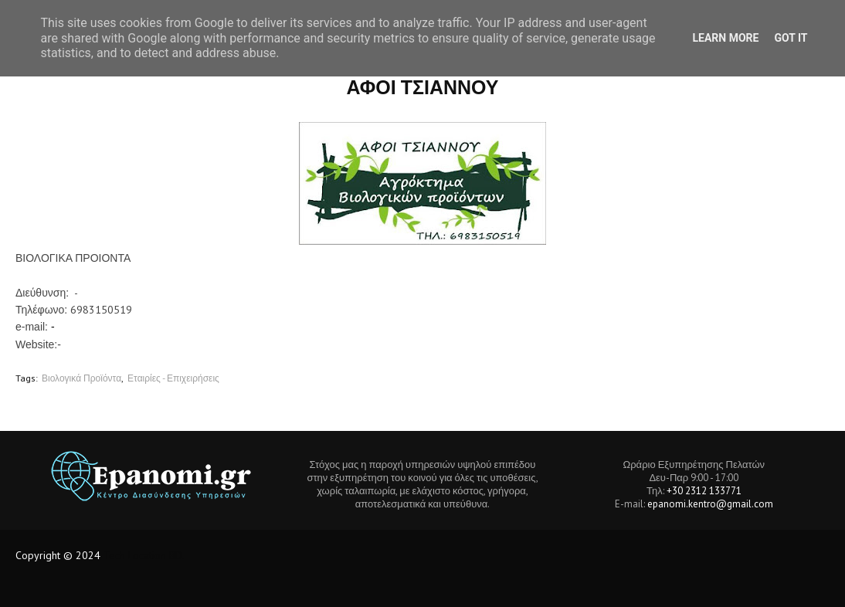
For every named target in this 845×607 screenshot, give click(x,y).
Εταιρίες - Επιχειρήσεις (173, 378)
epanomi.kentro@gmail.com (710, 503)
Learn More (725, 38)
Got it (790, 38)
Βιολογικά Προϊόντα (81, 378)
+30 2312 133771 (704, 490)
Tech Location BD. (144, 555)
